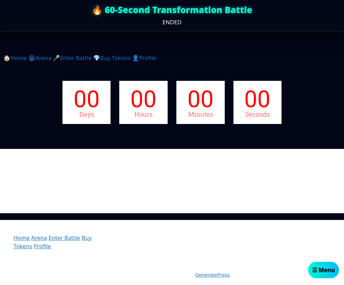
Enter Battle (64, 238)
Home (21, 238)
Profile (42, 246)
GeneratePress (212, 274)
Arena (39, 238)
